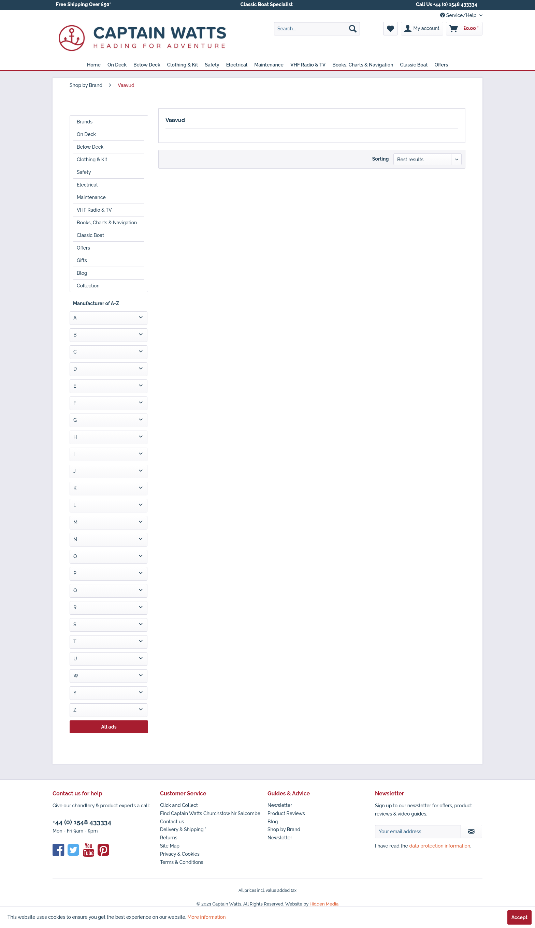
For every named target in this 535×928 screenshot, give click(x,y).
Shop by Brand (284, 829)
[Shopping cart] (464, 28)
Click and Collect (179, 805)
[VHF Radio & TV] (308, 64)
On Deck (86, 134)
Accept (519, 917)
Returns (168, 837)
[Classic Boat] (414, 64)
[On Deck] (117, 64)
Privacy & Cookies (180, 854)
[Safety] (211, 64)
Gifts (82, 260)
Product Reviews (286, 813)
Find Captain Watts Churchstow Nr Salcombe (210, 813)
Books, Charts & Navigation (107, 222)
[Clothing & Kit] (183, 64)
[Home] (94, 64)
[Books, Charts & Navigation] (362, 64)
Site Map (169, 846)
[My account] (422, 28)
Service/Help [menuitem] (459, 15)
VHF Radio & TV (94, 210)
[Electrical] (237, 64)
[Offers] (441, 64)
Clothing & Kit (92, 159)
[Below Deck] (147, 64)
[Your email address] (418, 831)
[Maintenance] (269, 64)
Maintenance (91, 197)
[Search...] (317, 28)
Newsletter (280, 805)
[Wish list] (390, 28)
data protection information (439, 846)
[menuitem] (317, 28)
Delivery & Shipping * (183, 829)
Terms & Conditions (181, 862)
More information (206, 917)
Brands (84, 121)
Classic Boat (90, 235)
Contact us (172, 821)
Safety (84, 172)
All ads (108, 727)
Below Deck (90, 147)
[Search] (353, 28)
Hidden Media (323, 904)
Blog (82, 273)
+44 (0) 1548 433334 (82, 822)
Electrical (87, 185)
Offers (83, 248)
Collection (88, 285)
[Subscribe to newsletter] (471, 831)
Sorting (380, 159)
